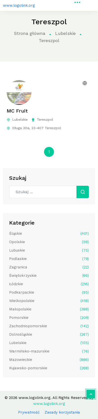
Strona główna (29, 33)
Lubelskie (65, 33)
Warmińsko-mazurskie (49, 351)
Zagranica (49, 267)
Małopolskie (49, 309)
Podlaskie (49, 259)
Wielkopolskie (49, 301)
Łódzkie (49, 284)
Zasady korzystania (62, 412)
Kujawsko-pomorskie (49, 368)
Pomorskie (49, 318)
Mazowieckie (49, 360)
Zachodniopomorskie (49, 326)
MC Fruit (17, 111)
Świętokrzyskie (49, 276)
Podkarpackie (49, 292)
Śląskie (49, 233)
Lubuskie (49, 250)
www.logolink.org (19, 5)
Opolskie (49, 242)
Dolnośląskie (49, 334)
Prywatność (29, 412)
